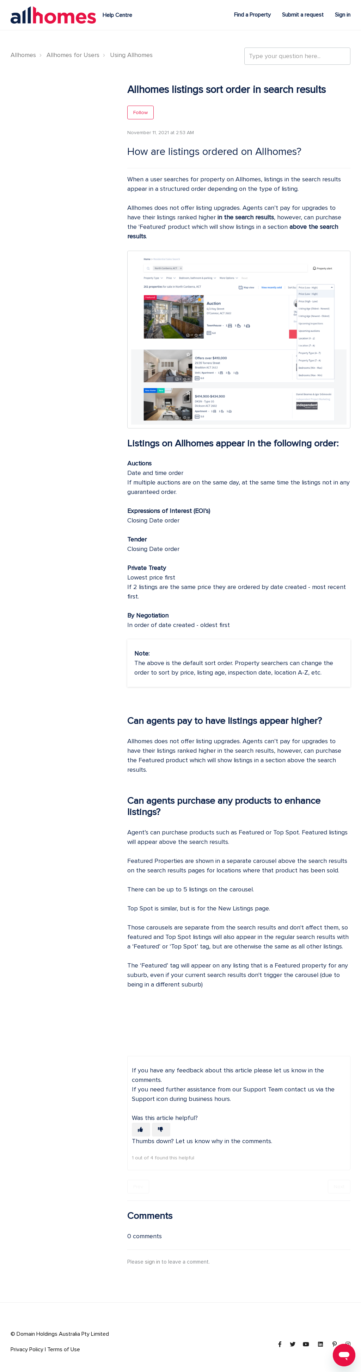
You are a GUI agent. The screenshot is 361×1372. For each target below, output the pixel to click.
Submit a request (303, 14)
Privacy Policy (27, 1349)
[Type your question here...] (297, 56)
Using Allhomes (131, 55)
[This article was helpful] (141, 1129)
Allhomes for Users (73, 55)
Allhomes (23, 55)
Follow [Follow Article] (140, 112)
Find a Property (252, 14)
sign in (152, 1262)
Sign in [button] (342, 14)
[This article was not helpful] (161, 1129)
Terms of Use (63, 1349)
